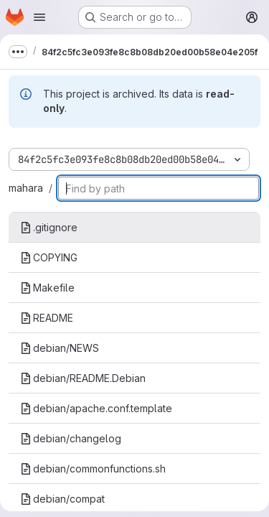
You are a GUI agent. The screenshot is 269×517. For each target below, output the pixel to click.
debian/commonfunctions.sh (93, 468)
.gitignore (48, 227)
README (46, 318)
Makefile (47, 287)
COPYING (48, 257)
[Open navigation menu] (39, 17)
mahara (26, 188)
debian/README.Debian (83, 378)
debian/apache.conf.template (96, 408)
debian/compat (62, 499)
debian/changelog (70, 438)
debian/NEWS (59, 348)
